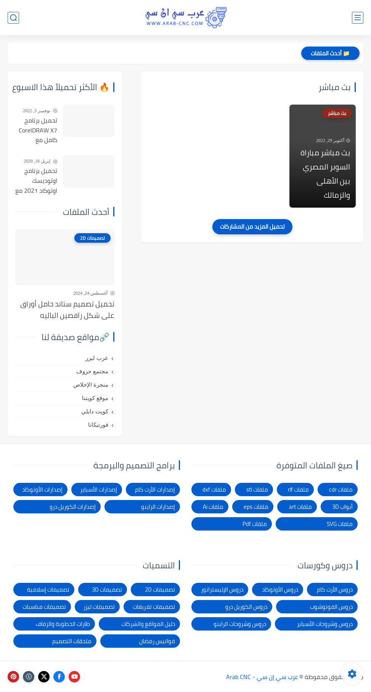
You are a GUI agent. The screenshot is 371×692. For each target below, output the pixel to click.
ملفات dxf (214, 489)
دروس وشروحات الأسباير (325, 623)
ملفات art (300, 506)
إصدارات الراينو (158, 506)
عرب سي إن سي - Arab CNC (262, 676)
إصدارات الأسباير (98, 489)
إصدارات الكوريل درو (73, 506)
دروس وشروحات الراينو (240, 623)
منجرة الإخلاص (90, 385)
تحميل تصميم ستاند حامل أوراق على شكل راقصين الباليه (67, 309)
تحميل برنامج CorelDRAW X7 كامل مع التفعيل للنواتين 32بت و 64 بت (36, 130)
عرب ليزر (96, 358)
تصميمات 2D (160, 589)
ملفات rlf (298, 489)
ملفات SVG (340, 523)
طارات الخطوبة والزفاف (63, 623)
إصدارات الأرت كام (155, 489)
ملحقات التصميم (72, 641)
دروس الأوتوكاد (280, 589)
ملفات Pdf (255, 523)
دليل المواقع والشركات (148, 623)
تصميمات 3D (107, 589)
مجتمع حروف (92, 371)
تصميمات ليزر (99, 606)
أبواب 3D (342, 506)
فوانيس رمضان (157, 641)
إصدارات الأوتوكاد (42, 489)
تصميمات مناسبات (44, 606)
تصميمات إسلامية (48, 589)
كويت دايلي (94, 411)
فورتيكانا (98, 425)
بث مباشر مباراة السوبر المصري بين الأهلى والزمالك (325, 173)
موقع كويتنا (95, 398)
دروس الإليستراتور (222, 589)
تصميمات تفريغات (154, 606)
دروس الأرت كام (335, 589)
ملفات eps (256, 506)
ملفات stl (257, 489)
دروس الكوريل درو (246, 606)
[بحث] (13, 18)
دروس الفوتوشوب (331, 606)
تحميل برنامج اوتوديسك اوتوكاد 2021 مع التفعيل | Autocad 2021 (36, 181)
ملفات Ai (213, 506)
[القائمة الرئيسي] (357, 18)
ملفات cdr (341, 489)
